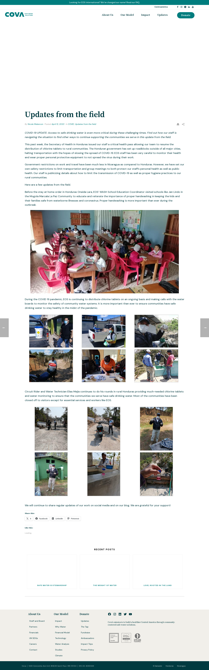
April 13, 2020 (58, 124)
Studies (58, 649)
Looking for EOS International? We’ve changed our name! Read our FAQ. (104, 2)
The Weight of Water (105, 585)
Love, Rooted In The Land (158, 585)
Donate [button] (185, 15)
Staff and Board (37, 621)
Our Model (127, 15)
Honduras (170, 666)
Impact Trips (87, 644)
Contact (33, 649)
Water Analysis (62, 644)
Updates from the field (85, 124)
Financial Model (62, 632)
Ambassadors (87, 638)
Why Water (60, 626)
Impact (145, 15)
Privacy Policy (87, 649)
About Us (107, 15)
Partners (33, 626)
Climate (59, 655)
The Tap (84, 626)
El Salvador (157, 666)
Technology (60, 638)
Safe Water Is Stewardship (52, 585)
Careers (33, 644)
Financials (33, 632)
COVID (71, 124)
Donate (84, 614)
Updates (162, 15)
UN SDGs (33, 638)
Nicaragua (181, 666)
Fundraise (85, 632)
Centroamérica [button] (161, 7)
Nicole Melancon (35, 124)
